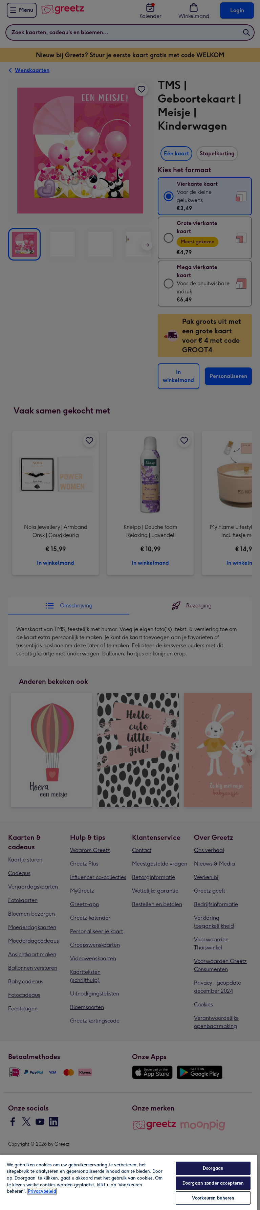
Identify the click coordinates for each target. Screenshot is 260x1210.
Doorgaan (213, 1168)
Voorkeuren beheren (213, 1198)
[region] (128, 1182)
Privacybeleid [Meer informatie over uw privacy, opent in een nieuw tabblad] (42, 1191)
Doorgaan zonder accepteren (213, 1183)
